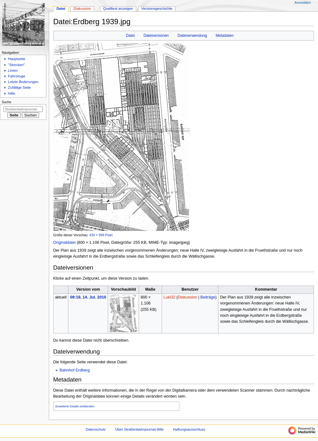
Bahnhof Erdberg (75, 370)
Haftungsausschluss (189, 429)
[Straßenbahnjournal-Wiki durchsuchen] (23, 109)
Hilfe (11, 93)
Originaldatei (64, 242)
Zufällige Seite (19, 87)
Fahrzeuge (16, 76)
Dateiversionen (156, 35)
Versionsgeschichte (156, 8)
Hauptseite (16, 59)
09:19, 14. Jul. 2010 (88, 297)
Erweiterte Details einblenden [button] (75, 406)
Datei (130, 35)
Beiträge (207, 297)
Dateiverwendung (192, 35)
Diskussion (187, 297)
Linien (13, 70)
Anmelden (303, 2)
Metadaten (225, 35)
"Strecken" (16, 65)
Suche (6, 102)
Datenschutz (96, 429)
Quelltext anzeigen (118, 8)
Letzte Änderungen (23, 82)
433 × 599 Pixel (100, 235)
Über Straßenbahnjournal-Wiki (139, 429)
